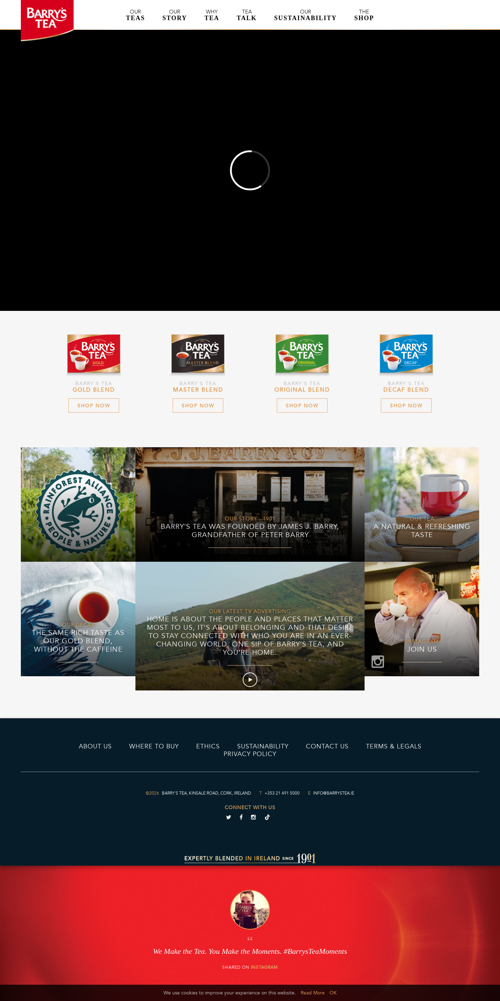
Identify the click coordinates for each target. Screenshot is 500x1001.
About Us (95, 746)
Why (212, 15)
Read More (313, 993)
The (364, 15)
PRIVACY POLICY (250, 754)
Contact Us (327, 746)
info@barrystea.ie (333, 793)
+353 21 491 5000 (282, 793)
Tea (247, 15)
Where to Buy (154, 746)
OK (333, 993)
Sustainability (263, 746)
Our (135, 15)
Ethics (208, 746)
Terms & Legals (394, 746)
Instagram (264, 967)
